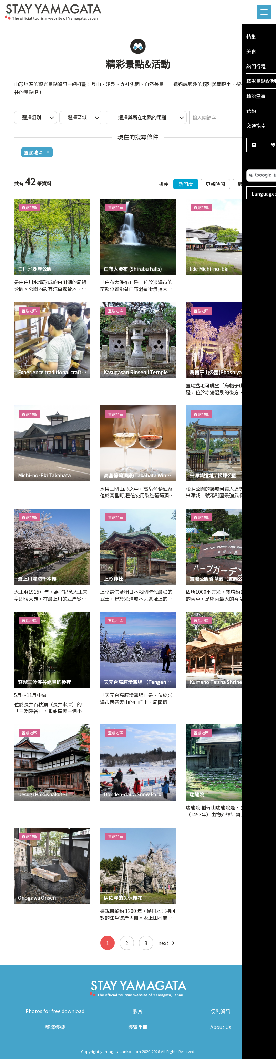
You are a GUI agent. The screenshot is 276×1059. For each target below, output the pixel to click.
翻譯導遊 (55, 1027)
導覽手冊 (137, 1027)
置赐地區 (37, 152)
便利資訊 (220, 1011)
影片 (138, 1011)
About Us (220, 1027)
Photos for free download (54, 1011)
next (167, 942)
